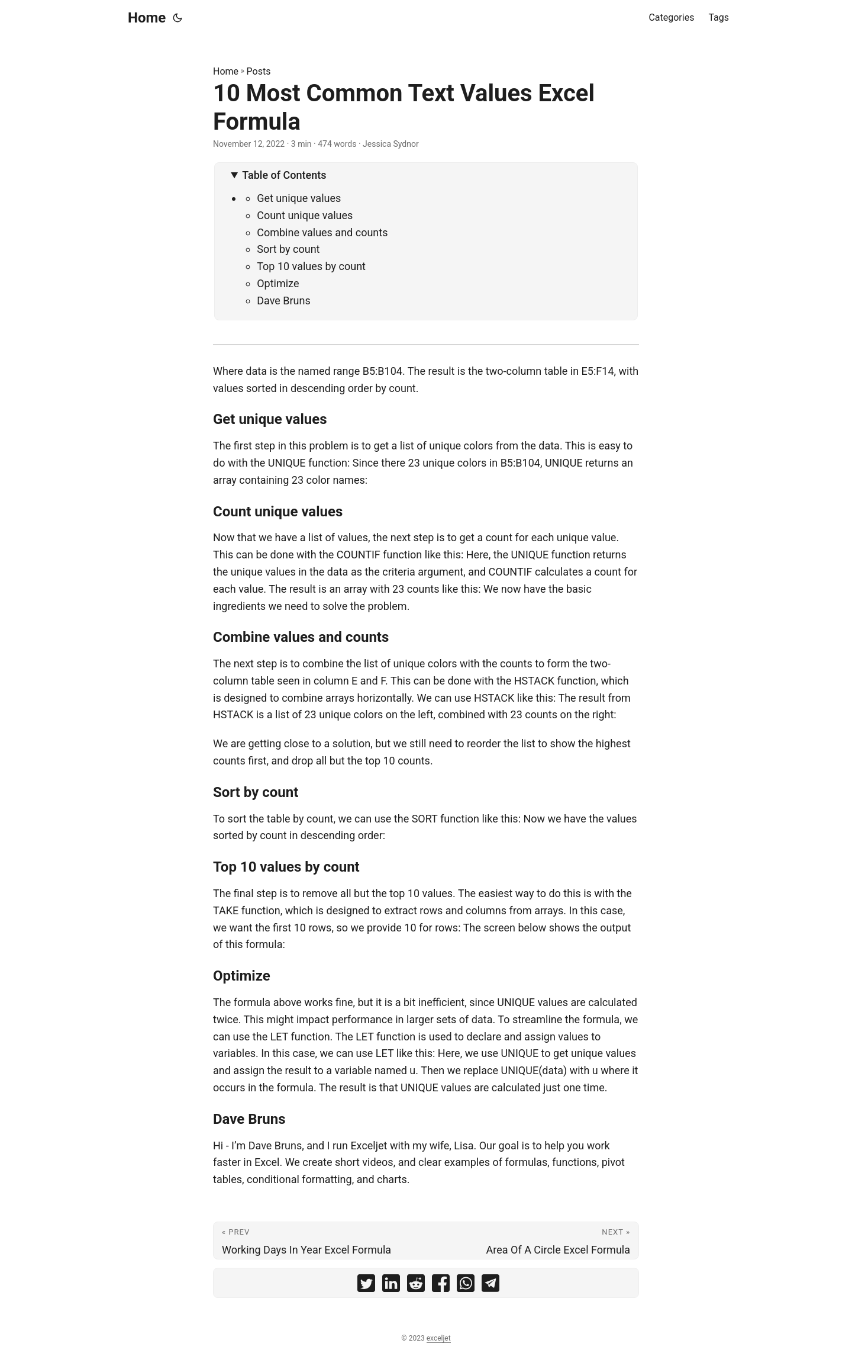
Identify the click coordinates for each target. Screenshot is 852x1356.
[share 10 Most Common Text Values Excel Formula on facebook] (441, 1285)
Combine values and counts (322, 232)
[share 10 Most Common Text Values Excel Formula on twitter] (366, 1285)
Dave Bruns (284, 300)
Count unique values (305, 215)
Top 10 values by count (311, 266)
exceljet (439, 1338)
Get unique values (299, 198)
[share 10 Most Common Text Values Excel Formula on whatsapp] (466, 1285)
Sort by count (288, 249)
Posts (259, 71)
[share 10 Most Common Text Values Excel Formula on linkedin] (391, 1285)
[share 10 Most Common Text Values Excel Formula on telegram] (490, 1285)
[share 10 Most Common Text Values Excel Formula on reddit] (416, 1285)
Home (147, 17)
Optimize (278, 283)
